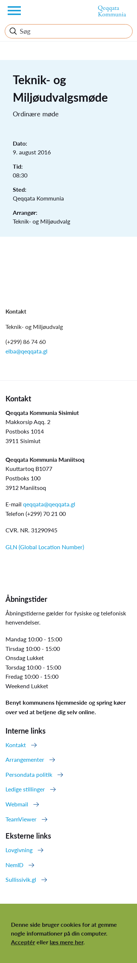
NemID (14, 864)
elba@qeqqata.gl (26, 351)
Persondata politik (28, 774)
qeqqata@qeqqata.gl (49, 504)
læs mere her (66, 941)
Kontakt (15, 744)
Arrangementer (24, 759)
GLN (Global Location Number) (44, 546)
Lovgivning (19, 849)
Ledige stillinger (25, 789)
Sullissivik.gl (20, 879)
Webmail (16, 804)
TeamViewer (21, 819)
